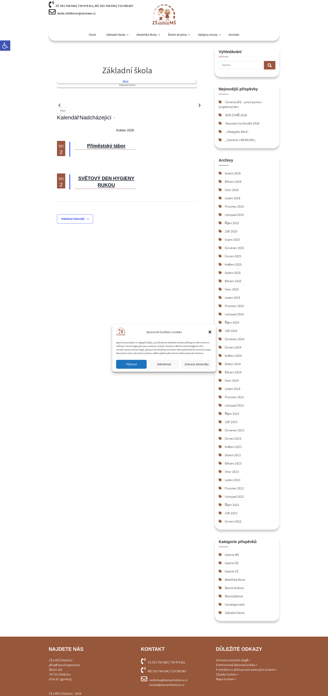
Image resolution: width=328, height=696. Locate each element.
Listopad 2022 (234, 497)
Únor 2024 (232, 380)
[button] (5, 45)
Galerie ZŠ (231, 571)
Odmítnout (164, 364)
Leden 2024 (232, 389)
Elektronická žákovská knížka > (236, 665)
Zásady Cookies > (227, 674)
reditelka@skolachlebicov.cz (168, 680)
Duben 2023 (233, 455)
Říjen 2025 (232, 223)
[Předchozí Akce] (59, 105)
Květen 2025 (233, 264)
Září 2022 (231, 513)
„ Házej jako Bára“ (237, 132)
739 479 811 (85, 6)
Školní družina (177, 35)
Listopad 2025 (234, 215)
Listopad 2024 (234, 314)
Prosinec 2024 (234, 306)
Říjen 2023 (232, 414)
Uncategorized (234, 604)
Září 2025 (231, 231)
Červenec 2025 (234, 248)
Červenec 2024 (234, 339)
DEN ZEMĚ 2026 (236, 115)
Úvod (92, 35)
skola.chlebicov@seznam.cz (76, 13)
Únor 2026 (232, 190)
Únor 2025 (232, 289)
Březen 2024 (233, 372)
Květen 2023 (233, 447)
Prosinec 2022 (234, 488)
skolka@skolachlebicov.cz (166, 685)
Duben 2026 (233, 173)
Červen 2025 (233, 256)
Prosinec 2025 (234, 206)
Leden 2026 (232, 198)
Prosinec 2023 (234, 397)
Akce (126, 81)
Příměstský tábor (106, 145)
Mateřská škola (147, 35)
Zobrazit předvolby (196, 364)
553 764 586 (68, 6)
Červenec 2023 (234, 430)
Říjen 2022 (232, 505)
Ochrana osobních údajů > (233, 660)
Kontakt (234, 35)
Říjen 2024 (232, 322)
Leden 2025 (232, 298)
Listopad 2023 (234, 405)
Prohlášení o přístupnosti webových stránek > (246, 670)
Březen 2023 (233, 463)
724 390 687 (125, 6)
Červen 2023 (233, 439)
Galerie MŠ (232, 555)
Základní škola (115, 35)
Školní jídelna (234, 596)
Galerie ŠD (232, 563)
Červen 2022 (233, 521)
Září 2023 (231, 422)
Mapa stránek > (226, 679)
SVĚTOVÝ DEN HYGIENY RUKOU (106, 182)
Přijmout (131, 364)
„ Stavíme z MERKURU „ (240, 140)
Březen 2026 (233, 182)
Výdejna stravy (207, 35)
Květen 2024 (233, 356)
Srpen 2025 (232, 240)
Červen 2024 (233, 347)
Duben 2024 (233, 364)
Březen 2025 (233, 281)
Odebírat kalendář (73, 218)
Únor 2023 (232, 472)
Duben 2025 (233, 273)
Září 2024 (231, 331)
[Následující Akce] (199, 105)
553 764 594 (108, 6)
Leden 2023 (232, 480)
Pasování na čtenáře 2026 (242, 123)
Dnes (63, 110)
